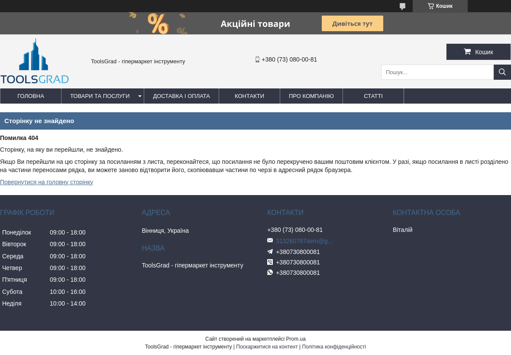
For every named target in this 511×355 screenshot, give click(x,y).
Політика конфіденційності (334, 347)
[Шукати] (502, 72)
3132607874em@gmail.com (306, 241)
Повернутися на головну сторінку (46, 182)
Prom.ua (296, 339)
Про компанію (311, 96)
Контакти (249, 96)
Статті (373, 96)
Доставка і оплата (181, 96)
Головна (30, 96)
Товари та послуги (99, 96)
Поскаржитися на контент (267, 347)
